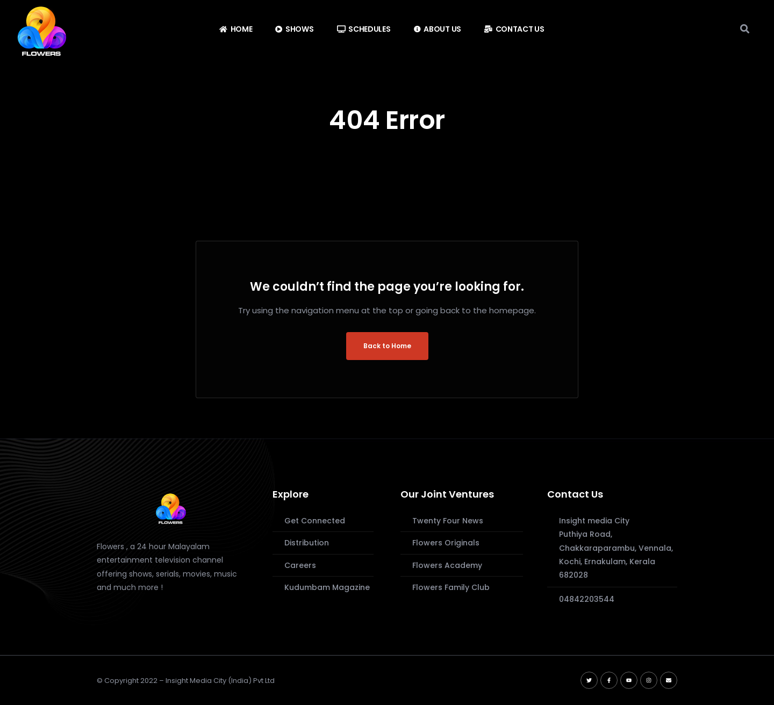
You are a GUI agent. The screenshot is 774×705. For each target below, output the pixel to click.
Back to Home (387, 345)
